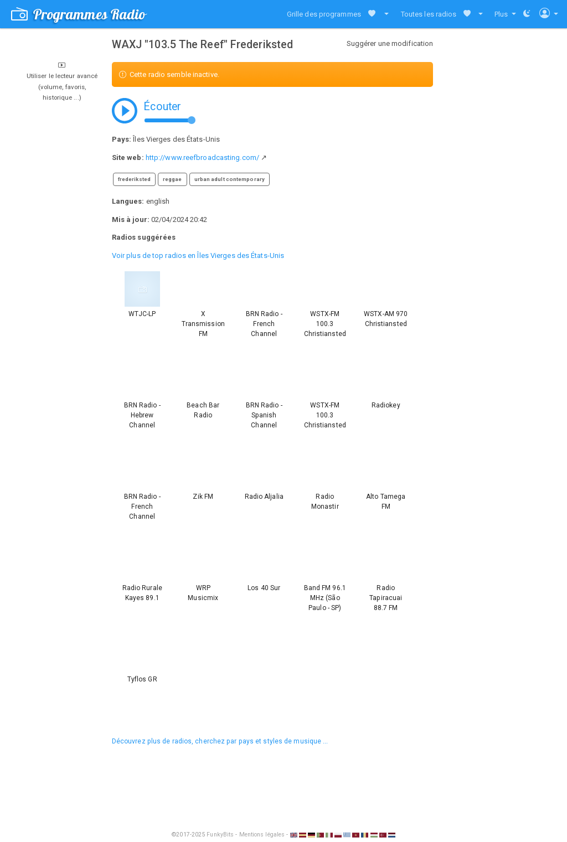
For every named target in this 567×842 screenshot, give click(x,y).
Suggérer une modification (390, 43)
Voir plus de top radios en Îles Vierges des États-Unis (198, 255)
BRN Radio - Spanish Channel (264, 415)
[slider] (191, 120)
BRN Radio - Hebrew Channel (142, 415)
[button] (384, 14)
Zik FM (203, 496)
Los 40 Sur (264, 588)
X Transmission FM (203, 324)
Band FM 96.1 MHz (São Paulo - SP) (325, 598)
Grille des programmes (324, 14)
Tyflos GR (142, 679)
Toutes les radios (429, 14)
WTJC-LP (142, 314)
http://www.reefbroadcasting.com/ (202, 157)
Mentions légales (262, 834)
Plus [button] (502, 14)
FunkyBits (220, 834)
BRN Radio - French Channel (264, 324)
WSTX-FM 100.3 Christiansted (325, 324)
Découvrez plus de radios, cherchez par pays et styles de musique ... (220, 741)
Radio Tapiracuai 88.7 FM (385, 598)
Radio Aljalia (264, 496)
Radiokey (386, 405)
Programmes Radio (78, 14)
